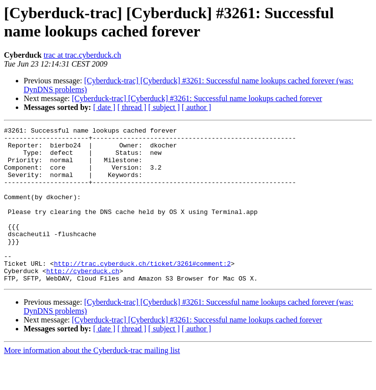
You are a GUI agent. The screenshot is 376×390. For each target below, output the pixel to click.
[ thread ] (131, 107)
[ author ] (196, 107)
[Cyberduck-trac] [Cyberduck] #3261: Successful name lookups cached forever (197, 98)
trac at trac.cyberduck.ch (82, 55)
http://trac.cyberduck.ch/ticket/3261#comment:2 (142, 291)
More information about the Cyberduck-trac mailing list (92, 381)
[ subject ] (164, 107)
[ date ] (104, 107)
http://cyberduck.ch (82, 300)
